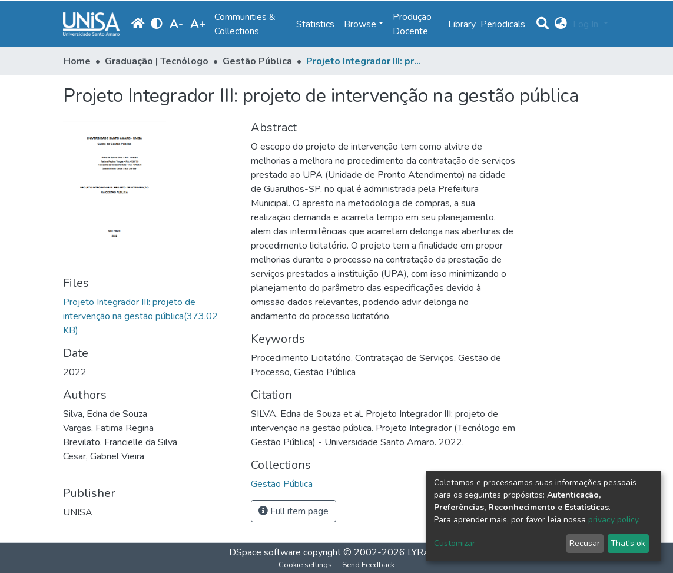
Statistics (315, 24)
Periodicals (502, 24)
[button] (561, 24)
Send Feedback (368, 564)
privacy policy (613, 519)
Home (77, 61)
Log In (587, 24)
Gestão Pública (257, 61)
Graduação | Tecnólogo (156, 61)
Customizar (454, 543)
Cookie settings (305, 564)
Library (462, 24)
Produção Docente (412, 24)
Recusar (584, 543)
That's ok (628, 543)
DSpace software (265, 552)
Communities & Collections (245, 24)
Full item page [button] (293, 511)
